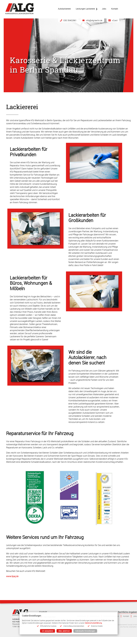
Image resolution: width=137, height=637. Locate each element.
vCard (112, 20)
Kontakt (126, 616)
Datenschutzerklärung (93, 623)
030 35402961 (68, 20)
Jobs (135, 616)
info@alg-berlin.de (92, 20)
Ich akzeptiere (47, 631)
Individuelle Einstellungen (85, 631)
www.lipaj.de (12, 576)
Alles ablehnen (64, 631)
